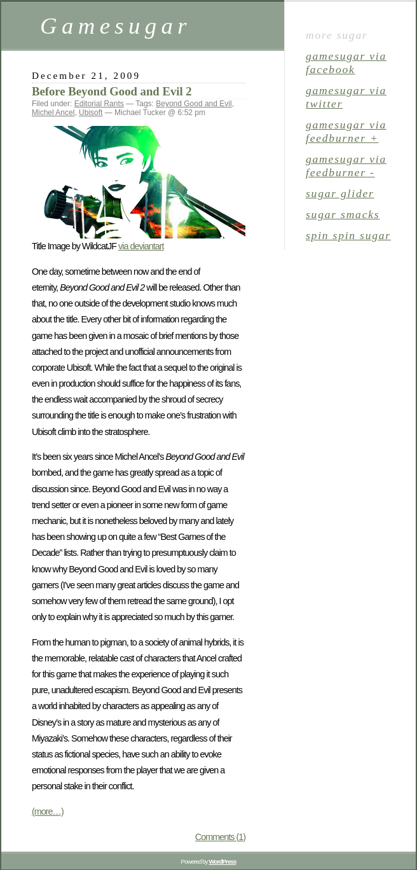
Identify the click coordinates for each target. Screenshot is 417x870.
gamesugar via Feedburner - (346, 166)
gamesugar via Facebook (346, 63)
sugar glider (340, 193)
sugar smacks (342, 214)
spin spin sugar (348, 235)
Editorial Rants (99, 103)
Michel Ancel (53, 112)
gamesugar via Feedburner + (346, 131)
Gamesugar (115, 26)
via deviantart (141, 246)
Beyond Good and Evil (193, 103)
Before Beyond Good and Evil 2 (112, 91)
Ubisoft (90, 112)
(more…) (48, 811)
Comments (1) (220, 837)
